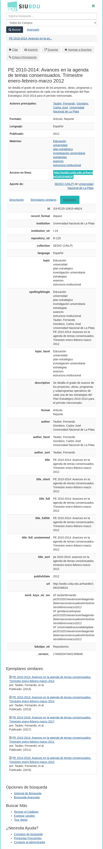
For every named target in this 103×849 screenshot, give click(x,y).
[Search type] (51, 22)
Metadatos (69, 199)
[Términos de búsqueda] (51, 16)
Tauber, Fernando (64, 103)
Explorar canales (24, 815)
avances (58, 161)
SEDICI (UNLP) (64, 184)
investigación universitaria (69, 153)
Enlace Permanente (24, 57)
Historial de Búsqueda (27, 793)
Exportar (53, 49)
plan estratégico (63, 149)
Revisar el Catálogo (26, 811)
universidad (60, 145)
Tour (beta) (21, 819)
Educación (59, 141)
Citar (15, 49)
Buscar (15, 29)
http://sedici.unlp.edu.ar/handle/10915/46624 (73, 174)
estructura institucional (67, 165)
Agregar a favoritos (80, 49)
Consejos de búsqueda (28, 834)
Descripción (16, 199)
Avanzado (33, 29)
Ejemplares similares (43, 199)
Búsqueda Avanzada (27, 797)
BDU (11, 6)
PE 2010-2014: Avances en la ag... (30, 38)
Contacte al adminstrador (29, 842)
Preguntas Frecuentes (28, 838)
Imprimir (33, 49)
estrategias (60, 157)
